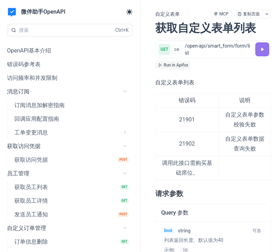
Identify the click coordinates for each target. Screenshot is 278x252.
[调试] (262, 49)
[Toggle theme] (129, 12)
